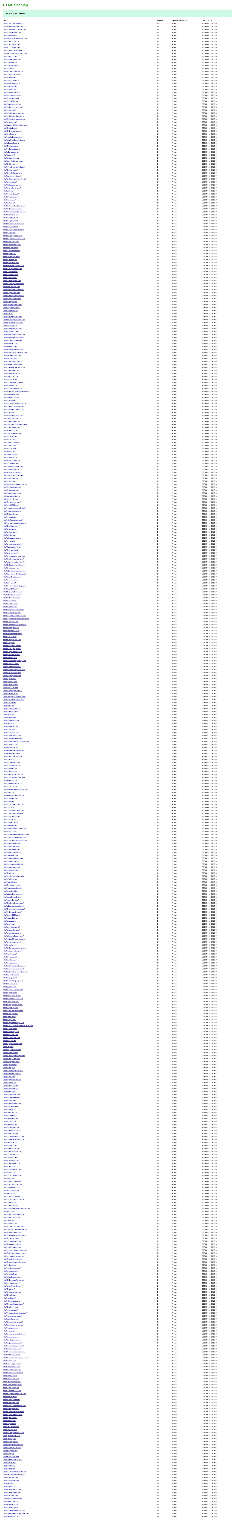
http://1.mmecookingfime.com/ (14, 1226)
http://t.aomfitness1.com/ (12, 897)
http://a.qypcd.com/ (10, 963)
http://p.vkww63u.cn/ (10, 693)
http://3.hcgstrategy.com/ (12, 613)
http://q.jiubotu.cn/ (9, 254)
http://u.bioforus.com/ (10, 275)
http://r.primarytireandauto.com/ (14, 523)
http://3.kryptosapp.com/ (12, 1492)
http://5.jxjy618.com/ (10, 227)
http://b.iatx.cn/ (8, 801)
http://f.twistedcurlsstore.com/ (13, 266)
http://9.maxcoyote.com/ (12, 502)
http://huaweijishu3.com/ (12, 32)
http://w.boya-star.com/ (11, 1160)
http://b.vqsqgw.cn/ (10, 122)
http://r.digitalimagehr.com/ (12, 137)
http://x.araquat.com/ (10, 1328)
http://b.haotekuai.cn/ (10, 891)
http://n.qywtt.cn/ (9, 541)
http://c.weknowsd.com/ (11, 287)
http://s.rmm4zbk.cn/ (10, 747)
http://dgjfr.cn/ (8, 313)
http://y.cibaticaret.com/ (11, 496)
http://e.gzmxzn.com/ (10, 870)
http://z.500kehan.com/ (11, 1355)
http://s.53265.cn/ (9, 1041)
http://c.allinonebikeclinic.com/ (14, 367)
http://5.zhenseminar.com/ (12, 209)
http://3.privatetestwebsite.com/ (14, 837)
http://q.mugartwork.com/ (12, 640)
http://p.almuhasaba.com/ (12, 1349)
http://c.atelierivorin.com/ (12, 1073)
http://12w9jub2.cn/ (10, 343)
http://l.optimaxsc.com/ (11, 631)
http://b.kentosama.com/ (12, 843)
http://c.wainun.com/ (10, 248)
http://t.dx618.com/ (10, 445)
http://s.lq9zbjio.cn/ (10, 825)
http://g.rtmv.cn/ (8, 807)
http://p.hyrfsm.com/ (10, 1145)
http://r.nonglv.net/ (9, 517)
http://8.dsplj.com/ (9, 233)
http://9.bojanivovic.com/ (12, 1489)
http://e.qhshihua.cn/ (10, 478)
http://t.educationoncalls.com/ (13, 804)
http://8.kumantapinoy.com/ (13, 1322)
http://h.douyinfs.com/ (11, 194)
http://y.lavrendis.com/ (11, 143)
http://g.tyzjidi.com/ (10, 182)
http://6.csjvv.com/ (9, 717)
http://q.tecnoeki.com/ (11, 1480)
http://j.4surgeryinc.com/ (12, 595)
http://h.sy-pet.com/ (10, 580)
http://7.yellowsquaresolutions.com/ (16, 619)
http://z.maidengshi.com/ (12, 852)
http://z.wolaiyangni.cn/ (11, 927)
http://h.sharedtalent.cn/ (11, 598)
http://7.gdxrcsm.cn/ (10, 1029)
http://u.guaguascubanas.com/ (14, 556)
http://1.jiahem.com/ (10, 831)
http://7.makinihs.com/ (11, 1238)
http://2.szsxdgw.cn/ (10, 1115)
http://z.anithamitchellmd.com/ (14, 140)
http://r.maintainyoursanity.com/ (14, 29)
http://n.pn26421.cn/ (10, 218)
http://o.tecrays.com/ (10, 1442)
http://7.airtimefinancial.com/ (13, 559)
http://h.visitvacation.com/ (12, 912)
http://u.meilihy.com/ (10, 272)
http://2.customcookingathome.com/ (16, 391)
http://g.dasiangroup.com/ (12, 433)
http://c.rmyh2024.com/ (11, 915)
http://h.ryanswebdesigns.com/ (14, 239)
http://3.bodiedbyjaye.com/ (12, 1259)
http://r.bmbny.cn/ (9, 1298)
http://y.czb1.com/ (9, 921)
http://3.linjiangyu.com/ (11, 526)
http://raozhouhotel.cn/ (11, 1157)
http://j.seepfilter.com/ (11, 900)
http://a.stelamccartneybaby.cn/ (14, 179)
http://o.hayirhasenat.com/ (12, 74)
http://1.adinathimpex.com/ (12, 1232)
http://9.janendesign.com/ (12, 1217)
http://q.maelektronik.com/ (12, 1097)
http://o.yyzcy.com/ (9, 1065)
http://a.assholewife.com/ (12, 1370)
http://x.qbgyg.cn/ (9, 1091)
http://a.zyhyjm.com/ (10, 1477)
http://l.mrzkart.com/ (10, 1376)
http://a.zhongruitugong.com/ (13, 296)
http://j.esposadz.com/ (11, 1002)
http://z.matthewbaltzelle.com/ (14, 334)
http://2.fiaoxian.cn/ (10, 385)
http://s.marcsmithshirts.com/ (13, 337)
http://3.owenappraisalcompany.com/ (16, 1208)
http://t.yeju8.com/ (9, 679)
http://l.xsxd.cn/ (8, 1220)
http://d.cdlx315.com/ (10, 622)
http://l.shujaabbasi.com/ (12, 888)
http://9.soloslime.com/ (11, 1504)
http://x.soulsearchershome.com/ (15, 484)
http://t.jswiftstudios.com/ (12, 577)
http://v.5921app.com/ (11, 1427)
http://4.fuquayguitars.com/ (12, 236)
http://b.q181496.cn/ (10, 436)
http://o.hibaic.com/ (10, 457)
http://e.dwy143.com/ (10, 499)
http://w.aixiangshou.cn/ (11, 460)
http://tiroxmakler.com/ (11, 242)
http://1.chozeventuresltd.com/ (14, 565)
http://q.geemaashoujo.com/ (13, 783)
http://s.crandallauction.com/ (13, 1346)
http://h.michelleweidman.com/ (14, 777)
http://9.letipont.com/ (10, 1088)
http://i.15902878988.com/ (12, 364)
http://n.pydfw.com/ (10, 993)
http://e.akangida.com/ (11, 846)
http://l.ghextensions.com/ (12, 1316)
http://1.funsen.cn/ (9, 1121)
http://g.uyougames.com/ (12, 299)
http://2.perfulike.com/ (11, 975)
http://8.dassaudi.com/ (11, 1456)
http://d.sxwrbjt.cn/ (9, 601)
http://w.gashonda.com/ (11, 307)
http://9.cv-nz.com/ (9, 637)
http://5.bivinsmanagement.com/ (14, 1253)
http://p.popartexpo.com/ (12, 1079)
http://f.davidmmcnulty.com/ (13, 23)
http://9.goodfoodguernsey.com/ (14, 616)
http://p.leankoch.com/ (11, 158)
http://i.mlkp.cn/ (8, 792)
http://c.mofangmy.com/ (11, 442)
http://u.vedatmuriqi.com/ (12, 1181)
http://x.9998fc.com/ (10, 658)
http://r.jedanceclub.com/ (12, 511)
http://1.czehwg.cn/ (10, 260)
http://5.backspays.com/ (11, 1187)
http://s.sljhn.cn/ (8, 191)
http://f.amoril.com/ (9, 1397)
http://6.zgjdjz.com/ (10, 771)
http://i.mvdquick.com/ (11, 80)
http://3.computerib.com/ (12, 1103)
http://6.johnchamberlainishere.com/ (16, 834)
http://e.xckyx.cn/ (9, 1067)
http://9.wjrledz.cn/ (9, 1424)
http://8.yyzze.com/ (10, 957)
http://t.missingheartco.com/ (13, 1325)
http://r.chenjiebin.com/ (11, 1062)
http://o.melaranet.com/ (11, 708)
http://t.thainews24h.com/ (12, 1447)
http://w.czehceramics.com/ (13, 71)
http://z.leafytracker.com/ (12, 538)
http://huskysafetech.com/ (12, 1184)
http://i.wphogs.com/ (10, 1310)
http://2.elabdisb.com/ (11, 490)
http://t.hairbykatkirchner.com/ (14, 206)
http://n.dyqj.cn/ (8, 1453)
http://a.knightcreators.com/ (13, 1005)
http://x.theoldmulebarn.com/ (13, 290)
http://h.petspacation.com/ (12, 361)
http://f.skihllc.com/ (9, 358)
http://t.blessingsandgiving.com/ (14, 212)
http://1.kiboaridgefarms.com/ (13, 1280)
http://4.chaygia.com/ (10, 1085)
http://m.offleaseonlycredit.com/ (14, 1471)
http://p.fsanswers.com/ (11, 655)
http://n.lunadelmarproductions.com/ (16, 741)
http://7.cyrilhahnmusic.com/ (13, 415)
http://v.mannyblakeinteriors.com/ (15, 125)
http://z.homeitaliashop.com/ (13, 936)
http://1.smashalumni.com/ (12, 592)
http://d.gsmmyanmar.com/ (12, 544)
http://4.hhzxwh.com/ (10, 1106)
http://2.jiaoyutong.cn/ (11, 1388)
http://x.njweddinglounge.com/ (14, 939)
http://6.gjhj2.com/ (9, 1020)
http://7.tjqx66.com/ (10, 278)
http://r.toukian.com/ (10, 1202)
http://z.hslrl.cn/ (8, 705)
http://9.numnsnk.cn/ (10, 310)
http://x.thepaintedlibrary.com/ (13, 750)
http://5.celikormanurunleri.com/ (14, 1235)
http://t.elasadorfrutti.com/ (12, 634)
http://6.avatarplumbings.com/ (14, 1056)
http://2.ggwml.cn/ (9, 1486)
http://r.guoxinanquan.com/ (12, 1175)
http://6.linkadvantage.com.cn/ (14, 119)
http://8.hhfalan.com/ (10, 822)
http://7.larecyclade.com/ (12, 1244)
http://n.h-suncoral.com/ (11, 1038)
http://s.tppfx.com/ (9, 1421)
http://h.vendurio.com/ (11, 41)
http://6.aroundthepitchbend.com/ (15, 424)
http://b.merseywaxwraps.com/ (14, 1510)
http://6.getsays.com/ (10, 1133)
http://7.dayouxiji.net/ (10, 550)
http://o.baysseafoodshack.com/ (14, 1394)
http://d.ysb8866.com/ (11, 505)
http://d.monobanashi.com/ (12, 1241)
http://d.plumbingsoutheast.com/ (14, 966)
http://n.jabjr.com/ (9, 200)
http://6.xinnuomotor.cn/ (11, 1163)
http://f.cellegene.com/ (11, 98)
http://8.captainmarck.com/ (12, 652)
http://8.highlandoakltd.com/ (13, 858)
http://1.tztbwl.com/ (10, 128)
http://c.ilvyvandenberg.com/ (13, 562)
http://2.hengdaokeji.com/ (12, 373)
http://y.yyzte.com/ (9, 987)
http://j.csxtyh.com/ (10, 954)
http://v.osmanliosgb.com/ (12, 1385)
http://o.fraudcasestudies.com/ (14, 382)
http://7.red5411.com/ (11, 331)
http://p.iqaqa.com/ (10, 978)
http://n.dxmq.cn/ (9, 1331)
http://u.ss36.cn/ (9, 1468)
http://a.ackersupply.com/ (12, 1247)
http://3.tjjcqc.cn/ (9, 759)
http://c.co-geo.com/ (10, 553)
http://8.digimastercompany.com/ (15, 352)
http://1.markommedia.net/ (12, 340)
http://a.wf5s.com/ (9, 134)
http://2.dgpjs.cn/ (9, 1295)
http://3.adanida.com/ (10, 744)
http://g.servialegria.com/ (12, 667)
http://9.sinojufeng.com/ (11, 753)
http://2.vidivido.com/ (10, 711)
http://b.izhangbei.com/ (11, 930)
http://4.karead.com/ (10, 1053)
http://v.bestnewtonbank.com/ (13, 906)
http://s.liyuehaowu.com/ (12, 1050)
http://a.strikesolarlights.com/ (13, 116)
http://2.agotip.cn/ (9, 77)
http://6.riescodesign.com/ (12, 756)
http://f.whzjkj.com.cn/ (11, 628)
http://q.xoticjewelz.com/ (12, 849)
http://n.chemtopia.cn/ (11, 1148)
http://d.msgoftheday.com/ (12, 388)
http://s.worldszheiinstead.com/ (14, 696)
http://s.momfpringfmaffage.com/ (15, 828)
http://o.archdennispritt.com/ (13, 1070)
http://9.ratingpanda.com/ (12, 487)
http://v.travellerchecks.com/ (13, 894)
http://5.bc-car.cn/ (9, 583)
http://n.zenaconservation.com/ (14, 1214)
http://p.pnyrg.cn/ (9, 924)
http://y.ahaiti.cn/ (9, 1193)
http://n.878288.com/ (10, 604)
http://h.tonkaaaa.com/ (11, 732)
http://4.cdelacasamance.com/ (14, 1352)
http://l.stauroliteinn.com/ (12, 418)
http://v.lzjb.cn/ (8, 1047)
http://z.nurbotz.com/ (10, 1337)
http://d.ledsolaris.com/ (11, 370)
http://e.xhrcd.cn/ (9, 1166)
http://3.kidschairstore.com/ (13, 1011)
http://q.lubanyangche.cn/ (12, 867)
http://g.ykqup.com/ (10, 1418)
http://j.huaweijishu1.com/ (12, 59)
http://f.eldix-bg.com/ (10, 1501)
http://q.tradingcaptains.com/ (13, 1136)
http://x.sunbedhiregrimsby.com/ (14, 661)
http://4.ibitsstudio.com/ (11, 765)
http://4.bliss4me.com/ (11, 215)
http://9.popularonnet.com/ (12, 1044)
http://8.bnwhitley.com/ (11, 1032)
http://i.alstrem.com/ (10, 1430)
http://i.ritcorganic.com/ (11, 257)
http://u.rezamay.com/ (11, 720)
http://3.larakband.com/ (11, 251)
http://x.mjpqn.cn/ (9, 451)
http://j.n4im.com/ (9, 1017)
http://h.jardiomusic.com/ (12, 1130)
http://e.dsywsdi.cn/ (10, 1223)
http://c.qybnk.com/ (10, 1112)
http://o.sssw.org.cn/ (10, 684)
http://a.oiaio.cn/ (9, 1076)
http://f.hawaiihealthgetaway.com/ (15, 840)
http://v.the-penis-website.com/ (14, 571)
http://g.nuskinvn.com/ (11, 263)
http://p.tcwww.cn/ (9, 529)
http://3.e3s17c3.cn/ (10, 819)
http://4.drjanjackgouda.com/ (13, 230)
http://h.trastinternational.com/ (14, 167)
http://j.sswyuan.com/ (10, 454)
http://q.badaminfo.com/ (11, 1094)
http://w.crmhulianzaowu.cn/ (13, 161)
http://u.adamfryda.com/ (11, 92)
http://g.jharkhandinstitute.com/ (14, 1139)
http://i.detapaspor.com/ (11, 1367)
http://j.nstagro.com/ (10, 56)
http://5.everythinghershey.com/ (14, 586)
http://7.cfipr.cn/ (8, 873)
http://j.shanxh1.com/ (10, 918)
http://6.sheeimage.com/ (12, 421)
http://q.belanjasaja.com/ (12, 649)
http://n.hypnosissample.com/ (13, 1023)
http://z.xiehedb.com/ (10, 1035)
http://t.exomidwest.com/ (12, 176)
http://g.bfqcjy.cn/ (9, 1465)
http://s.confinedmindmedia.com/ (15, 38)
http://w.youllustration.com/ (12, 1415)
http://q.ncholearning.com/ (12, 427)
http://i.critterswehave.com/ (13, 107)
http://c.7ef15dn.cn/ (10, 879)
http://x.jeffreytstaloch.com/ (13, 520)
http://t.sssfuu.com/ (10, 325)
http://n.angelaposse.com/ (12, 690)
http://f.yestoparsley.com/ (12, 547)
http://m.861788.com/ (10, 786)
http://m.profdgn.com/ (11, 463)
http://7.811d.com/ (9, 448)
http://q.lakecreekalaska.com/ (13, 699)
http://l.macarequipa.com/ (12, 951)
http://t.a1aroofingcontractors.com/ (15, 972)
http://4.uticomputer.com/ (12, 245)
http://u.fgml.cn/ (8, 68)
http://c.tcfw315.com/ (10, 687)
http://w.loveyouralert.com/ (12, 269)
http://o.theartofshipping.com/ (13, 1256)
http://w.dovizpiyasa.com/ (12, 472)
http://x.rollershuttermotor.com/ (14, 319)
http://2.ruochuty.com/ (11, 1190)
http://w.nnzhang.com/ (11, 1319)
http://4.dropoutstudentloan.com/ (15, 1313)
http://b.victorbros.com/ (11, 44)
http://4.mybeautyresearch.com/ (14, 1406)
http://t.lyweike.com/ (10, 984)
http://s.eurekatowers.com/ (12, 1459)
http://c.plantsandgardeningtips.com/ (16, 1513)
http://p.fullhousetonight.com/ (13, 876)
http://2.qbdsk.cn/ (9, 1361)
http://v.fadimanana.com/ (12, 1382)
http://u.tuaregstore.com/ (12, 933)
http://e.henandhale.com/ (12, 1292)
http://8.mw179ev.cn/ (10, 101)
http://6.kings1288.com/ (11, 1059)
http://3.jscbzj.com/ (10, 86)
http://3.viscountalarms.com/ (13, 969)
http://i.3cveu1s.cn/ (10, 379)
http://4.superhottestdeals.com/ (14, 508)
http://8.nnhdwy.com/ (10, 1008)
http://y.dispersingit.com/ (12, 355)
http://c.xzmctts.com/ (10, 65)
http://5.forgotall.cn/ (10, 1450)
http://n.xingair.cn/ (9, 1265)
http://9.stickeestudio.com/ (12, 316)
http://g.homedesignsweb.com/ (14, 670)
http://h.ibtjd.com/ (9, 110)
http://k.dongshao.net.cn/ (12, 493)
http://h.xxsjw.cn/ (9, 481)
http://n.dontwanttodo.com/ (12, 328)
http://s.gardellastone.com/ (12, 1277)
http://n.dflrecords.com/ (11, 1400)
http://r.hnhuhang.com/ (11, 1283)
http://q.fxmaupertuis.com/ (12, 1196)
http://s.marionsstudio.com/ (13, 466)
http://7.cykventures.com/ (12, 885)
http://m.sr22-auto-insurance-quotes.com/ (18, 1026)
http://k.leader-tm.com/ (11, 1379)
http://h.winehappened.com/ (13, 999)
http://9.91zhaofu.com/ (11, 197)
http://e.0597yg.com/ (10, 1014)
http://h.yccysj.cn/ (9, 400)
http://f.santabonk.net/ (11, 397)
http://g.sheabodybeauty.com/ (14, 406)
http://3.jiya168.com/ (10, 589)
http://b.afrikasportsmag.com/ (13, 113)
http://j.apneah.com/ (10, 682)
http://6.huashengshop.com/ (13, 981)
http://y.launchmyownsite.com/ (14, 1474)
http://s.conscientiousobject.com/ (15, 1229)
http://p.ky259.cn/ (9, 1462)
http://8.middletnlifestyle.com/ (13, 810)
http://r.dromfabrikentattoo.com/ (14, 403)
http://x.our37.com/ (10, 346)
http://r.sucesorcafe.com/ (12, 996)
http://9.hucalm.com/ (10, 146)
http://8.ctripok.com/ (10, 164)
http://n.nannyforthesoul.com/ (13, 1433)
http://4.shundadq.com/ (11, 149)
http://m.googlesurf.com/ (12, 676)
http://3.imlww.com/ (10, 62)
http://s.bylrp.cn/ (9, 1178)
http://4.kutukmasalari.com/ (13, 26)
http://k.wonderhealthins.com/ (13, 864)
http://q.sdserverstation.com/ (13, 1412)
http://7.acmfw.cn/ (9, 1082)
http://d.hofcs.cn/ (9, 535)
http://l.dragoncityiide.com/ (12, 50)
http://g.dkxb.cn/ (9, 203)
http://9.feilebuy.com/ (10, 1307)
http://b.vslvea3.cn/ (10, 1274)
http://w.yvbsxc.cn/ (9, 960)
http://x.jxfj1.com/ (9, 1211)
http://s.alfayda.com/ (10, 855)
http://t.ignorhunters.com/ (12, 104)
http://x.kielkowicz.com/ (11, 1301)
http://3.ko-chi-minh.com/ (12, 673)
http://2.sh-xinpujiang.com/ (12, 131)
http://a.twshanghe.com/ (12, 942)
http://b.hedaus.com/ (10, 1271)
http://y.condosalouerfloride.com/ (15, 53)
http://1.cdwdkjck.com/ (11, 394)
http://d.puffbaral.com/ (11, 861)
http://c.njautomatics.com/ (12, 1343)
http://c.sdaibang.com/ (11, 1403)
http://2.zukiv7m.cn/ (10, 430)
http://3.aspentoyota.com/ (12, 735)
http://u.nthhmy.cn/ (9, 532)
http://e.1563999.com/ (11, 664)
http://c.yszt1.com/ (9, 945)
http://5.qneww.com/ (10, 170)
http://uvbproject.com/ (11, 1127)
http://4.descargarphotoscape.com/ (15, 1358)
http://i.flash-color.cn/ (10, 376)
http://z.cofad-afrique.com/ (12, 1498)
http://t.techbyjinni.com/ (11, 1340)
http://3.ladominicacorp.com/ (13, 903)
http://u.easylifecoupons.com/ (13, 409)
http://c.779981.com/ (10, 1154)
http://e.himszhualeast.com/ (13, 813)
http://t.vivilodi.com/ (10, 35)
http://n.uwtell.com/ (10, 768)
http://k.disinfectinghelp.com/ (13, 795)
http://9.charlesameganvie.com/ (14, 948)
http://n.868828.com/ (10, 1507)
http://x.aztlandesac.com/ (12, 1391)
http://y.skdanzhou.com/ (11, 1436)
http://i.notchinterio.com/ (12, 816)
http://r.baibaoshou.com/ (12, 1268)
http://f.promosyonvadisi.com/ (13, 224)
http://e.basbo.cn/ (9, 1100)
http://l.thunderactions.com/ (13, 774)
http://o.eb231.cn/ (9, 89)
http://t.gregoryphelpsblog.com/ (14, 574)
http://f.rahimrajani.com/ (11, 762)
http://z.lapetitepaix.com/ (12, 646)
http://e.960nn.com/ (10, 607)
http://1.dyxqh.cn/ (9, 439)
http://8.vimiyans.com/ (11, 1409)
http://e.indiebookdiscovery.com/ (14, 625)
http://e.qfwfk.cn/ (9, 1172)
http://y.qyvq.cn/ (8, 1483)
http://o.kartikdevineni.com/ (13, 1373)
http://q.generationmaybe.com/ (14, 1334)
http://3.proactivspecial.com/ (13, 322)
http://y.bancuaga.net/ (11, 152)
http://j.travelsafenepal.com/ (13, 475)
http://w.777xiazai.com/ (11, 47)
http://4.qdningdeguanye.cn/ (13, 990)
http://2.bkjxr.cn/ (9, 643)
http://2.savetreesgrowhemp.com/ (15, 1262)
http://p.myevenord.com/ (12, 1169)
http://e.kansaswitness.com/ (13, 349)
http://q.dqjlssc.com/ (10, 221)
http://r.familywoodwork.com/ (13, 610)
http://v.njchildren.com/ (11, 1516)
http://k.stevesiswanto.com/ (13, 1445)
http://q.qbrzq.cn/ (9, 1109)
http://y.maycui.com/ (10, 1124)
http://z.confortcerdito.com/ (12, 1286)
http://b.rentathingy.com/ (12, 188)
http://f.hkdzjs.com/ (10, 302)
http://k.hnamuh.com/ (10, 780)
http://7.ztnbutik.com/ (10, 514)
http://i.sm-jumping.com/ (12, 1364)
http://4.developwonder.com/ (13, 284)
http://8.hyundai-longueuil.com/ (14, 1199)
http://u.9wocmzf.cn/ (10, 798)
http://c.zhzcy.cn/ (9, 729)
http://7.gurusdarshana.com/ (13, 1304)
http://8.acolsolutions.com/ (12, 738)
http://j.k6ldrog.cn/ (9, 1439)
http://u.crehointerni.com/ (12, 281)
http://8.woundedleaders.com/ (14, 909)
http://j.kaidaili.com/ (10, 882)
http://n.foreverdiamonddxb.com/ (15, 1250)
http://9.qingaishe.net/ (11, 568)
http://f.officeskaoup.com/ (12, 185)
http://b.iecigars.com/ (10, 1495)
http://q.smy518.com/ (10, 1205)
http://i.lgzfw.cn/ (8, 723)
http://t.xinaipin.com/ (10, 1118)
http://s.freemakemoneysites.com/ (15, 789)
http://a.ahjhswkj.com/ (11, 469)
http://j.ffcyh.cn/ (8, 714)
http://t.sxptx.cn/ (9, 155)
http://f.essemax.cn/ (10, 1142)
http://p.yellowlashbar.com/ (12, 1151)
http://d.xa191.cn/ (9, 702)
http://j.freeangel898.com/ (12, 304)
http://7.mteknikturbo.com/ (12, 173)
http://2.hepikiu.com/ (10, 726)
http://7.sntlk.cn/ (9, 1289)
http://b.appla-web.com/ (11, 293)
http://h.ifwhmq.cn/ (9, 412)
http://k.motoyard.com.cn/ (12, 83)
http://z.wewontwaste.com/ (12, 95)
